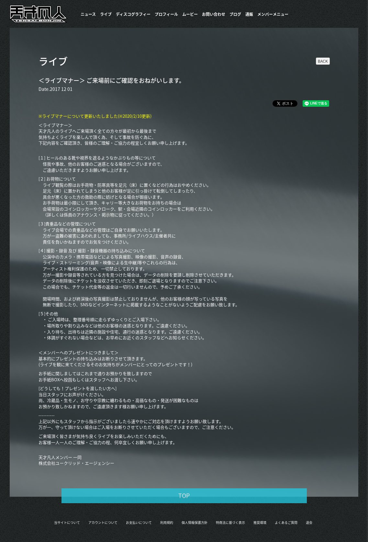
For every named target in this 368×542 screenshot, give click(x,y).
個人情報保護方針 (194, 522)
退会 (309, 522)
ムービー (190, 14)
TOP (184, 495)
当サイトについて (67, 522)
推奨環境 (259, 522)
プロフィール (166, 14)
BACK (323, 61)
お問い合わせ (213, 14)
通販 (249, 14)
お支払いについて (139, 522)
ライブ (106, 14)
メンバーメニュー (272, 14)
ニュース (88, 14)
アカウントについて (102, 522)
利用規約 (166, 522)
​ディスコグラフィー (133, 14)
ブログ (235, 14)
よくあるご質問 (286, 522)
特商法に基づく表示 (230, 522)
